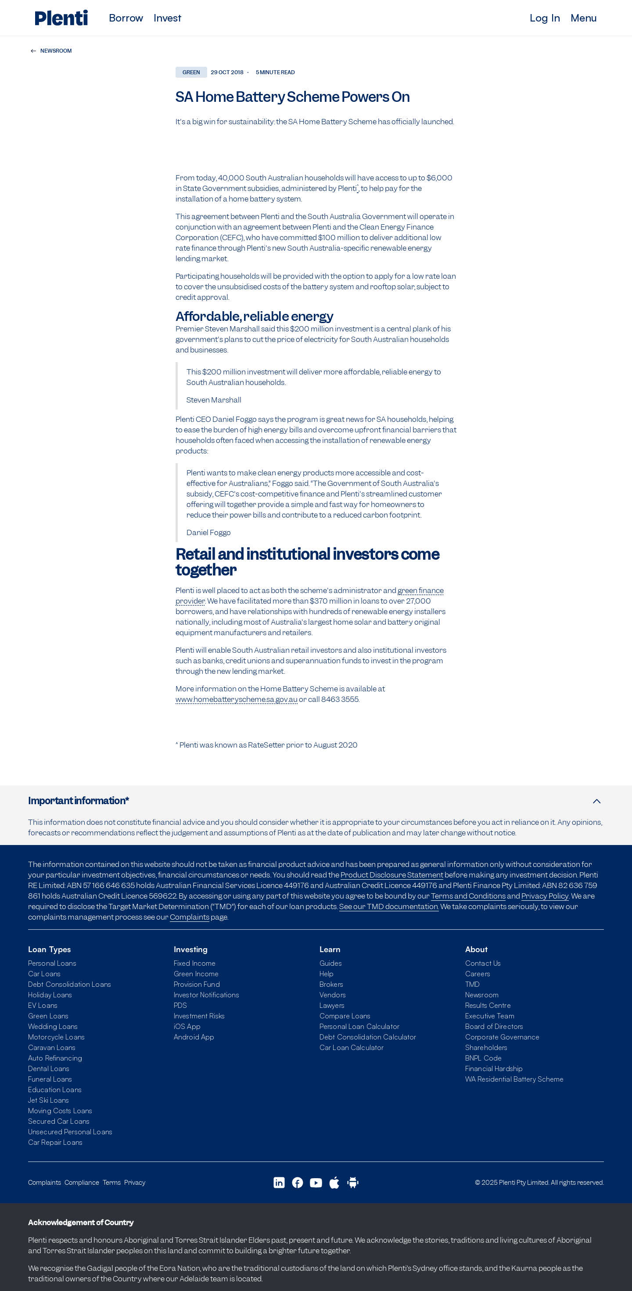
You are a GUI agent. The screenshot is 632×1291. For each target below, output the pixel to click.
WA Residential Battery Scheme (514, 1079)
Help (327, 973)
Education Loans (55, 1089)
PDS (180, 1005)
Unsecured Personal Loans (70, 1131)
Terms (112, 1182)
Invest (168, 17)
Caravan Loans (52, 1047)
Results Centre (488, 1005)
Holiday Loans (50, 994)
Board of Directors (494, 1026)
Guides (331, 963)
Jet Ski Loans (48, 1100)
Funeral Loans (50, 1079)
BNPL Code (483, 1058)
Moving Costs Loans (60, 1110)
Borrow (126, 17)
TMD (472, 984)
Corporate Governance (502, 1036)
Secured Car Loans (59, 1121)
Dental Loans (48, 1068)
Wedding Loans (53, 1026)
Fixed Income (194, 963)
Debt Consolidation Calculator (368, 1036)
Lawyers (332, 1005)
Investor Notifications (206, 994)
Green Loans (48, 1015)
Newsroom (482, 994)
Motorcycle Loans (56, 1036)
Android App (194, 1036)
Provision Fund (197, 984)
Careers (477, 973)
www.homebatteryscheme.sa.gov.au (237, 699)
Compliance (82, 1182)
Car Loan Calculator (352, 1047)
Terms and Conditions (468, 896)
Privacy (134, 1182)
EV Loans (42, 1005)
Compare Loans (345, 1015)
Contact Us (483, 963)
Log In (545, 17)
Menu (584, 17)
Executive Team (489, 1015)
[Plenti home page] (61, 17)
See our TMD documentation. (389, 906)
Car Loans (44, 973)
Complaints (189, 917)
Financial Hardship (494, 1068)
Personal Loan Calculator (359, 1026)
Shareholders (486, 1047)
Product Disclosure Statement (392, 875)
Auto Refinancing (55, 1058)
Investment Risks (199, 1015)
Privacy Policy (545, 896)
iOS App (187, 1026)
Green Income (196, 973)
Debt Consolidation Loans (69, 984)
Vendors (333, 994)
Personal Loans (52, 963)
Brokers (331, 984)
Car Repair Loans (55, 1142)
